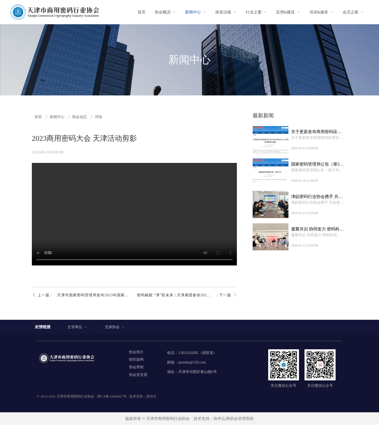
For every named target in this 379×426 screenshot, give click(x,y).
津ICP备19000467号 (112, 398)
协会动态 (80, 117)
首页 (38, 117)
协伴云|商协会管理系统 (233, 420)
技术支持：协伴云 (143, 398)
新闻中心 (58, 117)
